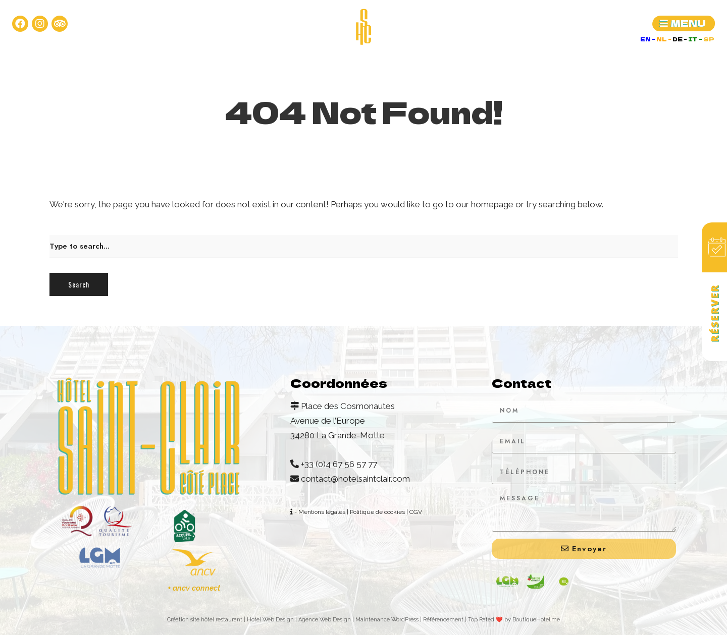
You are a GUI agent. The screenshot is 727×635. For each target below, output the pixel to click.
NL (662, 39)
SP (708, 39)
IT (693, 39)
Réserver (714, 313)
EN (646, 39)
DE (678, 39)
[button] (683, 23)
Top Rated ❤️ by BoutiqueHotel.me (514, 619)
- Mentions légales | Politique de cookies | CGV (356, 511)
